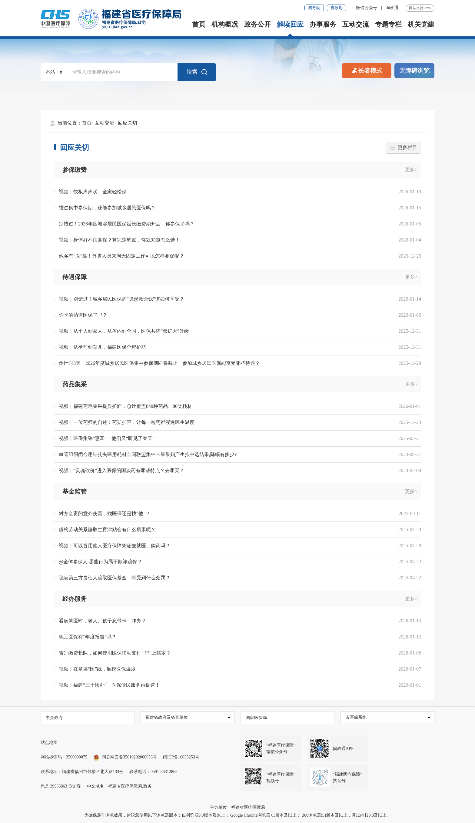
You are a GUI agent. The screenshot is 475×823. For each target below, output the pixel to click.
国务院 (314, 7)
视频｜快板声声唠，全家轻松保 (93, 191)
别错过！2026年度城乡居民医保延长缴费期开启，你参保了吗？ (126, 223)
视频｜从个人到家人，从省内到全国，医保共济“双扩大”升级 (124, 331)
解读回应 (290, 24)
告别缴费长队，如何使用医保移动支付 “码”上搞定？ (115, 652)
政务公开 (257, 24)
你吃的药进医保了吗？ (83, 315)
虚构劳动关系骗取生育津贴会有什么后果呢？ (107, 529)
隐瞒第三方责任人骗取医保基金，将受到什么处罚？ (114, 577)
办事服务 (323, 24)
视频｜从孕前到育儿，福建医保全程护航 (102, 347)
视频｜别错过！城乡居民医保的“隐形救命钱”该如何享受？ (121, 299)
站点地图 (49, 742)
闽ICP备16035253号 (181, 757)
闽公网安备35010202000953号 (125, 757)
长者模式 (366, 70)
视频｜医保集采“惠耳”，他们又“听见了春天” (106, 438)
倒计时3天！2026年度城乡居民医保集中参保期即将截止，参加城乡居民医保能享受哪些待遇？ (159, 363)
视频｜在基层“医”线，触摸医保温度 (97, 668)
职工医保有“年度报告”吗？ (87, 636)
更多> (411, 169)
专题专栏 (388, 24)
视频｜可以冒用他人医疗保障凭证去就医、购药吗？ (114, 545)
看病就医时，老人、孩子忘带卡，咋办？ (102, 620)
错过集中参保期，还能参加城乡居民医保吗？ (107, 207)
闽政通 (392, 7)
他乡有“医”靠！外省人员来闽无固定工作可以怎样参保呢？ (121, 255)
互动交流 (355, 24)
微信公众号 (367, 7)
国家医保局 (256, 717)
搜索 (197, 72)
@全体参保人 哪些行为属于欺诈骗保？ (100, 561)
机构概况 (224, 24)
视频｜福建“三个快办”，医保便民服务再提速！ (109, 685)
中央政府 (54, 717)
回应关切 (127, 122)
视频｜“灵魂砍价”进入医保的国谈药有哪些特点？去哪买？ (121, 470)
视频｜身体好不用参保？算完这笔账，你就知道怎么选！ (119, 239)
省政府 (336, 7)
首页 (198, 24)
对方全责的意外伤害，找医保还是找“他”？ (104, 513)
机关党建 (421, 24)
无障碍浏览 (414, 70)
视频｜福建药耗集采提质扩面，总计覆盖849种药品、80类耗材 (125, 406)
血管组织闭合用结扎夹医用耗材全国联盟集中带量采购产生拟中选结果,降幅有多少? (148, 454)
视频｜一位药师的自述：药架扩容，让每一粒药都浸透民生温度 (126, 422)
